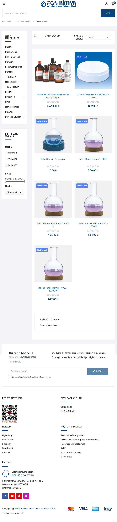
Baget (8, 47)
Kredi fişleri (7, 448)
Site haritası (67, 457)
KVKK (63, 448)
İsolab (12, 165)
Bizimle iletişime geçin (71, 452)
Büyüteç (9, 112)
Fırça (7, 102)
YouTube (12, 496)
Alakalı (98, 37)
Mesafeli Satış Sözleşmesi (73, 444)
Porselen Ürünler (13, 117)
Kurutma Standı (12, 57)
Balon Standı (11, 52)
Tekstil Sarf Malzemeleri (11, 79)
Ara (108, 13)
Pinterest (19, 496)
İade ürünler (8, 440)
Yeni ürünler (66, 407)
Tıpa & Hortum (12, 87)
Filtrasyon (10, 97)
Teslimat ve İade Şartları (72, 435)
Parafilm (9, 62)
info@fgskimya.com (11, 488)
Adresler (6, 452)
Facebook (5, 496)
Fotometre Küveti (13, 67)
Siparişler (6, 444)
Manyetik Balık (12, 107)
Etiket (8, 92)
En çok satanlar (68, 411)
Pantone (9, 72)
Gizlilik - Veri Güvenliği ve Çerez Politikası (80, 440)
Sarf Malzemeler (12, 37)
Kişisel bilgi (7, 435)
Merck (12, 153)
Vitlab (12, 159)
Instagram (26, 496)
